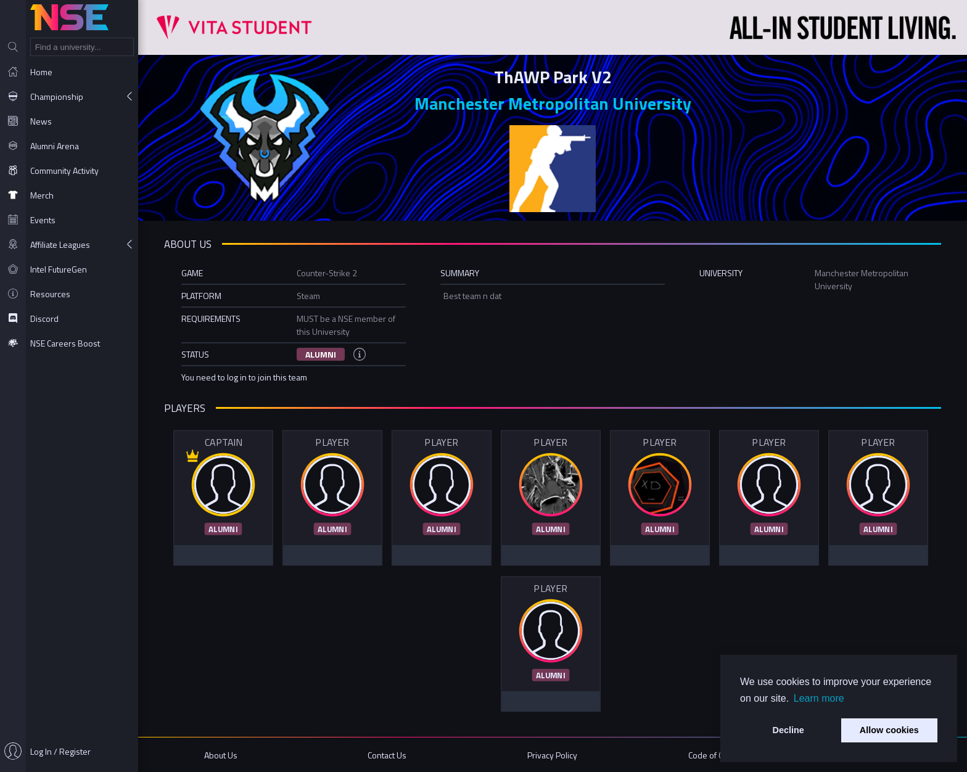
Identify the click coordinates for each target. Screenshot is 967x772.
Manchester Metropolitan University (552, 103)
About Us (220, 755)
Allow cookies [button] (889, 730)
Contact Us (387, 755)
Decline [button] (788, 730)
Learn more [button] (819, 698)
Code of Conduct (718, 755)
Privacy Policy (552, 755)
